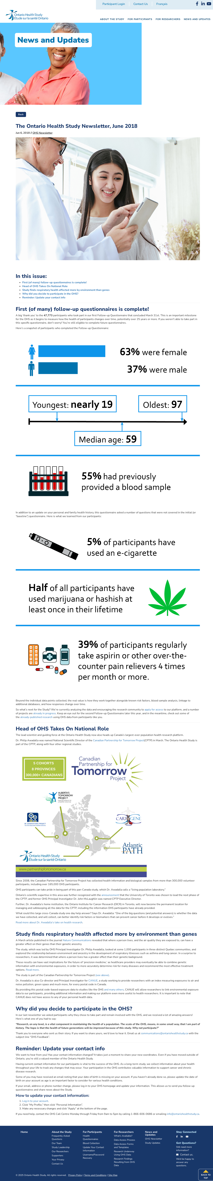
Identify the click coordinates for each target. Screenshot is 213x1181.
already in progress (44, 713)
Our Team (57, 1143)
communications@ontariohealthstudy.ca (164, 1033)
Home (24, 1132)
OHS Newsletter (43, 133)
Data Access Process (124, 1140)
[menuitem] (161, 4)
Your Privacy (58, 1159)
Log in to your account (35, 1101)
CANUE (93, 980)
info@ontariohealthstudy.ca (183, 1114)
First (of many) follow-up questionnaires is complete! (54, 282)
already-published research (36, 717)
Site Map (112, 1175)
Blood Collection (91, 1143)
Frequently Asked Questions (61, 1137)
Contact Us (140, 4)
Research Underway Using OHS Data (124, 1153)
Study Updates (152, 1142)
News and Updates (151, 1133)
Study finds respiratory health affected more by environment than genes (66, 290)
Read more (32, 970)
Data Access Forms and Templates (124, 1145)
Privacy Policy (75, 1175)
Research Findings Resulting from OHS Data (124, 1162)
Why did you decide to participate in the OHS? (50, 294)
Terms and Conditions (95, 1175)
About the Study (62, 1132)
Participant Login (113, 4)
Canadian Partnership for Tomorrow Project (118, 740)
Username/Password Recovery (93, 1156)
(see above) (102, 975)
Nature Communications (77, 940)
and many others (114, 989)
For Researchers (124, 1132)
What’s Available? (123, 1135)
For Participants (92, 1132)
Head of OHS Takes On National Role (45, 286)
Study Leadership (61, 1147)
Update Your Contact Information (93, 1149)
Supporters (57, 1155)
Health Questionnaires (90, 1137)
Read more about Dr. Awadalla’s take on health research (49, 922)
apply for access (154, 709)
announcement (110, 895)
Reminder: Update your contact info (43, 297)
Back (21, 114)
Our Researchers (60, 1151)
